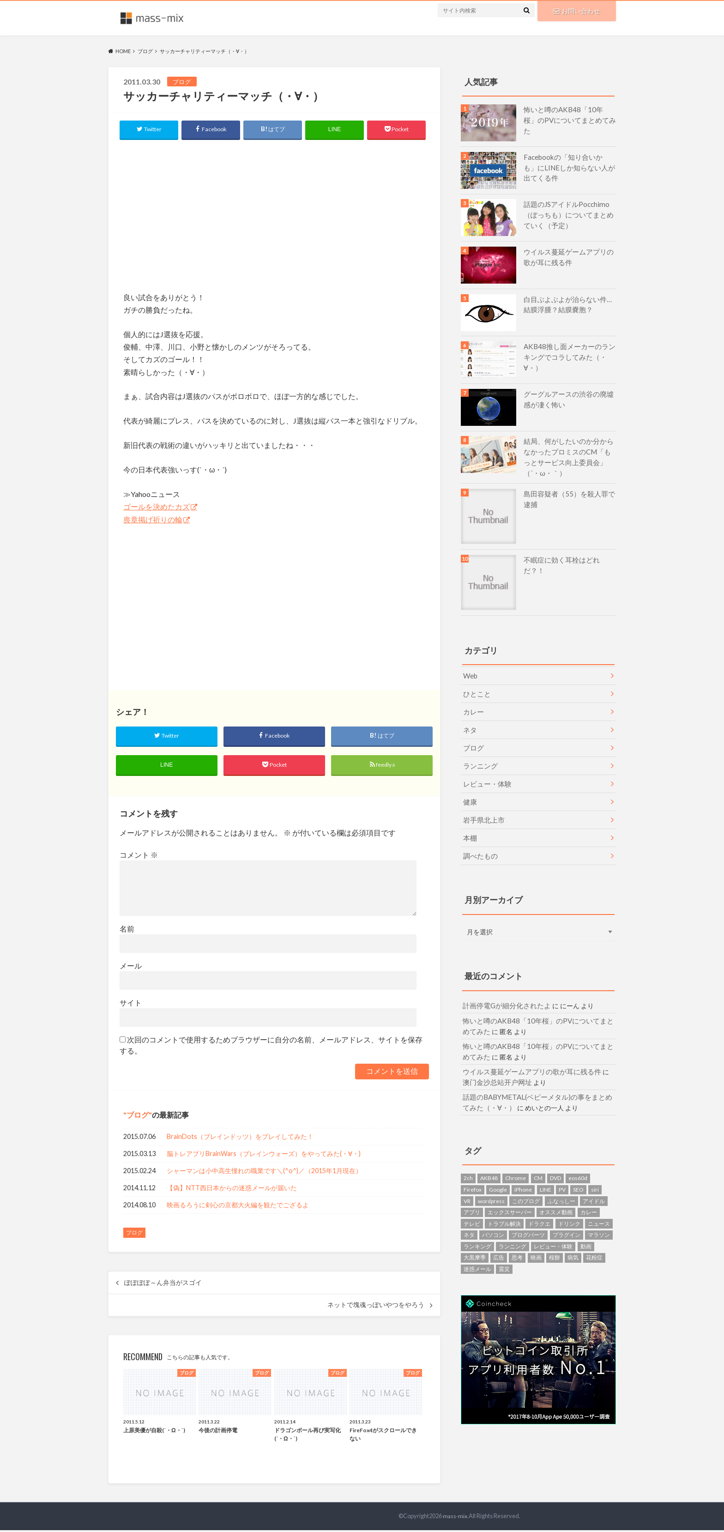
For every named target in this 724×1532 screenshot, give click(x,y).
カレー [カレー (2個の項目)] (588, 1195)
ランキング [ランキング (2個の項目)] (477, 1228)
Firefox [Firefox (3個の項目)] (473, 1172)
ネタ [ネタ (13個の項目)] (469, 1217)
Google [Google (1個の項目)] (498, 1172)
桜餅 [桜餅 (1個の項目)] (554, 1240)
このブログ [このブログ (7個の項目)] (526, 1183)
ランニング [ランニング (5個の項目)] (512, 1228)
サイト (131, 1004)
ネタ (469, 724)
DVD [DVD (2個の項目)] (555, 1160)
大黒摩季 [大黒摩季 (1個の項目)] (475, 1240)
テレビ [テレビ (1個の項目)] (472, 1206)
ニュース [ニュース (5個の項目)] (599, 1206)
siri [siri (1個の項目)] (595, 1172)
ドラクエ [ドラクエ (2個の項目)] (539, 1206)
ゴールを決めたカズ (156, 506)
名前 (127, 930)
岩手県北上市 (482, 809)
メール (131, 967)
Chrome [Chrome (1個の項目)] (515, 1160)
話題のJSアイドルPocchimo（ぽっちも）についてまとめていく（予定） (569, 214)
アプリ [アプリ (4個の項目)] (472, 1195)
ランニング (479, 759)
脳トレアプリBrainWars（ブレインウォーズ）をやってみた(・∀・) (264, 1156)
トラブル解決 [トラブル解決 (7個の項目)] (504, 1206)
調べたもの (479, 844)
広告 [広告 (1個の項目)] (498, 1240)
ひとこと (476, 690)
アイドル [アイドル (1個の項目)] (594, 1183)
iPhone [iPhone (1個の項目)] (523, 1172)
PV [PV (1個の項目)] (562, 1172)
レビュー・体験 (485, 776)
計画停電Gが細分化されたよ (504, 993)
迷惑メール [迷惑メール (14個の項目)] (477, 1251)
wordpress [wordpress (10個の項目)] (491, 1183)
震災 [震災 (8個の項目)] (504, 1251)
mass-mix (455, 1517)
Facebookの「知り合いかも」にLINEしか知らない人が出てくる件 (569, 167)
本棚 (469, 826)
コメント (139, 856)
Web (470, 673)
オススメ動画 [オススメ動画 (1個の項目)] (556, 1195)
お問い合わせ (576, 10)
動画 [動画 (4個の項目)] (585, 1228)
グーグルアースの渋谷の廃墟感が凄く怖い (569, 399)
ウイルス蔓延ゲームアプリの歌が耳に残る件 (569, 257)
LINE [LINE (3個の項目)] (545, 1172)
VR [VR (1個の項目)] (467, 1183)
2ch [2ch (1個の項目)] (468, 1160)
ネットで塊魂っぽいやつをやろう (375, 1306)
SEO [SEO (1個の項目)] (578, 1172)
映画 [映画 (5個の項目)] (536, 1240)
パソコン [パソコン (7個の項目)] (493, 1217)
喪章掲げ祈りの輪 (152, 519)
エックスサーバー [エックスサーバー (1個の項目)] (510, 1195)
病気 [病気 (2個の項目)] (573, 1240)
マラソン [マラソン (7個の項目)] (599, 1217)
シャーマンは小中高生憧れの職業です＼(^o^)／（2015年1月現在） (264, 1173)
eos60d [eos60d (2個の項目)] (577, 1160)
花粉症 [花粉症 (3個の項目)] (594, 1240)
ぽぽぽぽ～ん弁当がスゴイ (163, 1284)
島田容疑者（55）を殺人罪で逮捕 (569, 496)
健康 (469, 792)
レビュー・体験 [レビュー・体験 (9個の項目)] (553, 1228)
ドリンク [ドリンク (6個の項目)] (569, 1206)
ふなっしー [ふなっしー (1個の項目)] (561, 1183)
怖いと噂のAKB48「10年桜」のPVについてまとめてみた (567, 114)
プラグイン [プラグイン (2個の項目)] (566, 1217)
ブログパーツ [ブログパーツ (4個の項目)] (528, 1217)
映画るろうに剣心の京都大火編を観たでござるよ (238, 1207)
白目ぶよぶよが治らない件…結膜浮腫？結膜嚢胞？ (568, 304)
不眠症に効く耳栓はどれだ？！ (569, 557)
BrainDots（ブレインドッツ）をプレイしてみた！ (240, 1139)
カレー (472, 707)
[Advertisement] (274, 214)
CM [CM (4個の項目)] (538, 1160)
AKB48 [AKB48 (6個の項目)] (489, 1160)
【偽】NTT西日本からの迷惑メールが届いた (232, 1190)
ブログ (138, 1116)
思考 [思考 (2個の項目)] (517, 1240)
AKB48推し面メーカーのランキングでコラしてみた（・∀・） (569, 351)
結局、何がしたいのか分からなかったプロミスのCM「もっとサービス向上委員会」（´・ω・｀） (569, 456)
